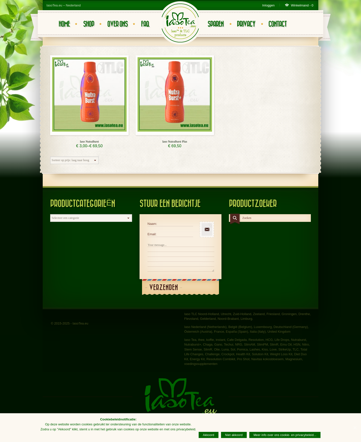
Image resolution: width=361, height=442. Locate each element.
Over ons (117, 24)
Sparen (215, 24)
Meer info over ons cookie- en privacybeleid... (284, 435)
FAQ (145, 24)
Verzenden (163, 287)
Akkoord (208, 435)
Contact (277, 24)
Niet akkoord (234, 435)
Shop (88, 24)
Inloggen (268, 5)
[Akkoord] (354, 427)
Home (64, 24)
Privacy (246, 24)
